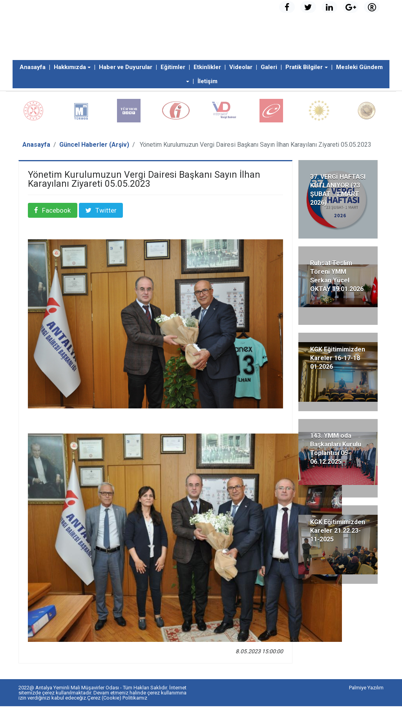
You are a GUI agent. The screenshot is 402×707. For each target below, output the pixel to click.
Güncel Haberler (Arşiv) (94, 144)
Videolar (240, 67)
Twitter (106, 211)
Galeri (269, 67)
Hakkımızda (70, 67)
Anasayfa (33, 67)
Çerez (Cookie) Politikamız (117, 699)
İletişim (207, 81)
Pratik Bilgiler (304, 67)
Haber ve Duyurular (125, 67)
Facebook (56, 211)
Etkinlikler (207, 67)
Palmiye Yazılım (366, 688)
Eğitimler (173, 67)
